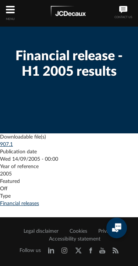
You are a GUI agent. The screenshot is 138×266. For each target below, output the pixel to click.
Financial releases (19, 203)
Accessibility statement (74, 239)
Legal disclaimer (41, 231)
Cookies (78, 231)
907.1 (6, 144)
